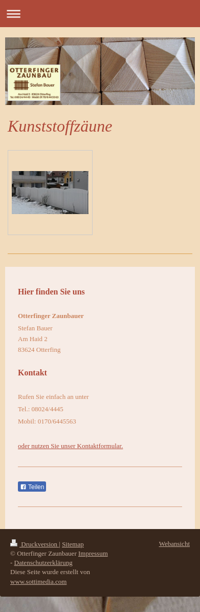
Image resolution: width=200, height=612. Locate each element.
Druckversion (34, 544)
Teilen (32, 487)
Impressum (93, 553)
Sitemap (73, 544)
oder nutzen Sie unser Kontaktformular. (70, 446)
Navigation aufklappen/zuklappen (100, 14)
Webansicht (174, 543)
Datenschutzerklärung (43, 562)
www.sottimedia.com (38, 581)
